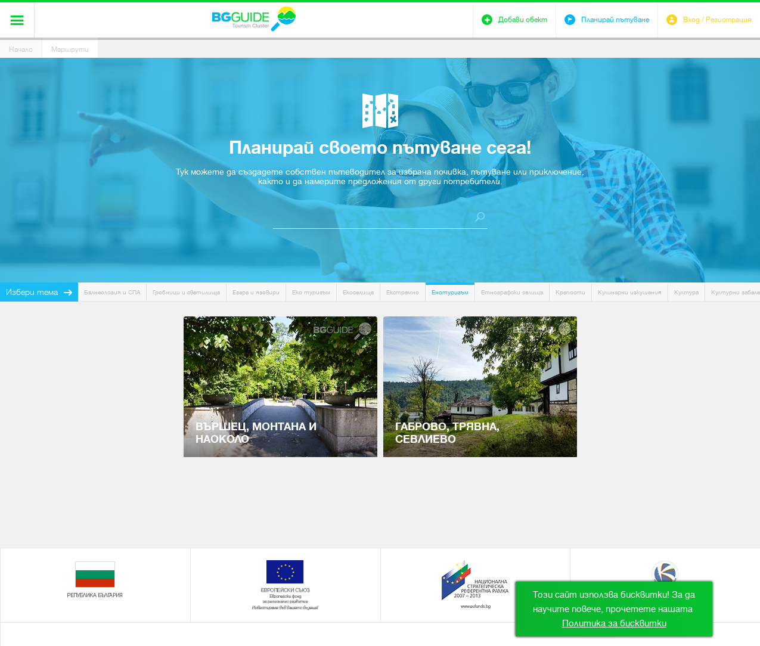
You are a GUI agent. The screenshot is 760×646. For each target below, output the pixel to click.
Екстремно (402, 292)
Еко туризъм (311, 292)
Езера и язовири (256, 292)
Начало (21, 49)
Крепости (570, 292)
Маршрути (70, 49)
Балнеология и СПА (112, 292)
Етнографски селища (512, 292)
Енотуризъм (450, 292)
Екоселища (358, 292)
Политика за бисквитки (614, 623)
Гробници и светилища (186, 292)
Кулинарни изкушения (630, 292)
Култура (686, 292)
